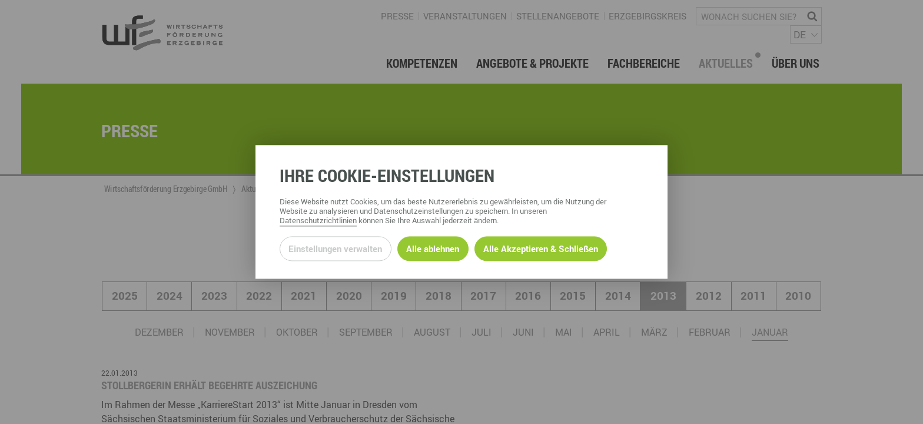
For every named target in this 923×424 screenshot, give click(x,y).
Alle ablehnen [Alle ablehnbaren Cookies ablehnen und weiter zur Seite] (432, 248)
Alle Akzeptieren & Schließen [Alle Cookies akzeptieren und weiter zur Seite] (540, 248)
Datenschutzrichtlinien (318, 221)
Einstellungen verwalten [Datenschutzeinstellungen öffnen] (335, 248)
